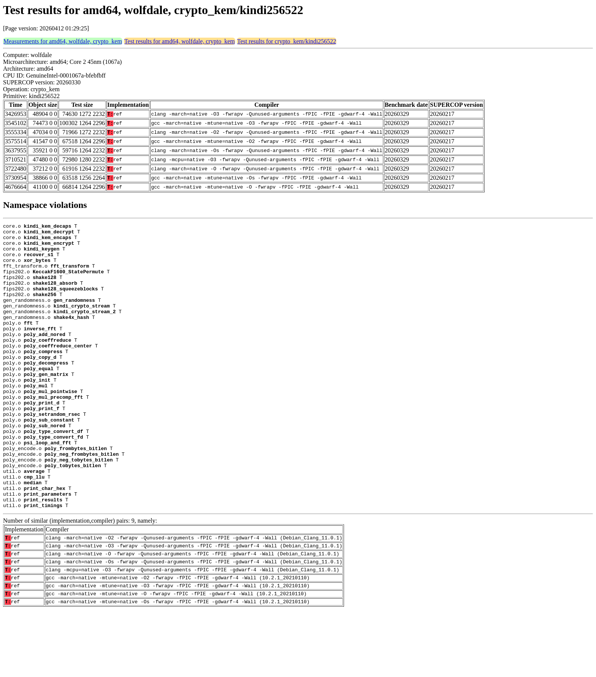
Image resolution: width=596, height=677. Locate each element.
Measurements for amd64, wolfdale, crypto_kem (62, 41)
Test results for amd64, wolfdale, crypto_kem (179, 41)
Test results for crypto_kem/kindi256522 (286, 41)
